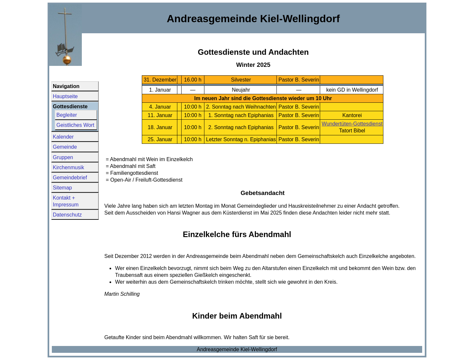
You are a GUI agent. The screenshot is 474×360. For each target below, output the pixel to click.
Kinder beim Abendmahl (237, 315)
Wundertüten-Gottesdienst (352, 124)
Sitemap (62, 187)
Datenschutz (67, 215)
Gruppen (63, 157)
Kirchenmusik (68, 167)
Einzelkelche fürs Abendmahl (237, 234)
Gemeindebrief (70, 177)
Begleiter (66, 115)
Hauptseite (65, 96)
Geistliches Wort (75, 125)
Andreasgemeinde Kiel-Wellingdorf (237, 349)
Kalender (63, 137)
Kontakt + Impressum (66, 201)
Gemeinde (65, 147)
